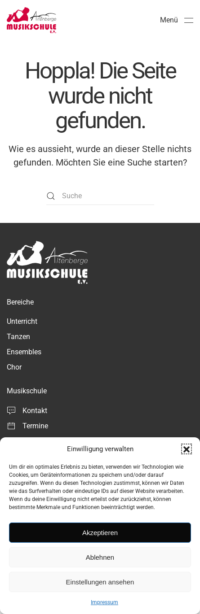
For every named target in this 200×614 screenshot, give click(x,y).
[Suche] (100, 196)
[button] (186, 448)
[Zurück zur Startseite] (31, 20)
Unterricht (22, 321)
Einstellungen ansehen (100, 582)
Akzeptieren (100, 532)
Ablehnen (100, 557)
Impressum (104, 602)
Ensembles (24, 352)
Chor (14, 367)
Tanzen (18, 336)
